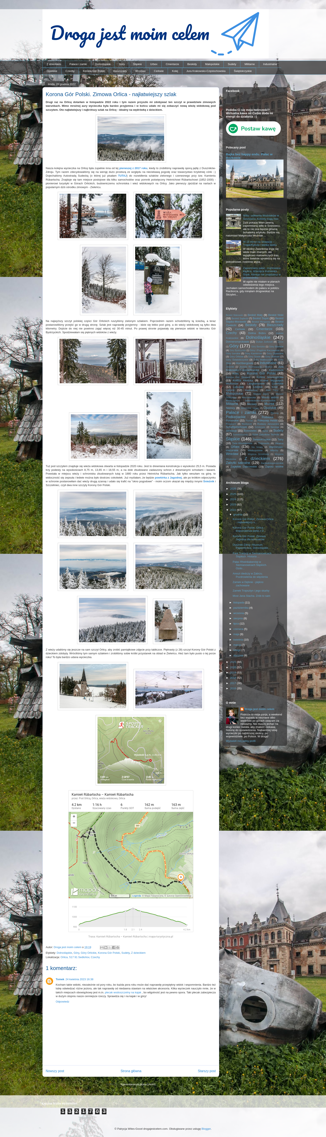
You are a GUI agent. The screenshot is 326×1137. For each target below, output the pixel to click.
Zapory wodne (274, 466)
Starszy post (207, 1071)
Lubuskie (238, 386)
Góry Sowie (254, 356)
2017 (233, 683)
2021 (233, 661)
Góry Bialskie (276, 346)
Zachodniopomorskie (272, 463)
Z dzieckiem (54, 64)
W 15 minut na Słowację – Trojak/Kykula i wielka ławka (260, 243)
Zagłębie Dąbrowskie (244, 466)
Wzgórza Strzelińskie (258, 454)
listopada (239, 602)
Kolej (175, 71)
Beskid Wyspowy (261, 321)
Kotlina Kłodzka (243, 380)
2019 (233, 672)
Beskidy (192, 64)
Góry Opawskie (275, 353)
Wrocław (140, 71)
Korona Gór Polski (94, 71)
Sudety (232, 64)
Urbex (153, 64)
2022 (233, 509)
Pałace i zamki (78, 64)
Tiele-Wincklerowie (242, 443)
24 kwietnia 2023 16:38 (79, 979)
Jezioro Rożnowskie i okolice (255, 366)
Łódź (275, 386)
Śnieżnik (208, 481)
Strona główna (131, 1071)
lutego (237, 650)
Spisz (265, 430)
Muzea (269, 404)
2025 (233, 494)
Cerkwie (159, 71)
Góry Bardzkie (258, 346)
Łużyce (230, 390)
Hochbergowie (244, 363)
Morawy (252, 404)
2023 (233, 504)
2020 (233, 667)
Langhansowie (256, 383)
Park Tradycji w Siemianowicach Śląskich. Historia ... (252, 555)
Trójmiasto (263, 443)
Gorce (280, 342)
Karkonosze (276, 370)
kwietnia (238, 639)
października (241, 607)
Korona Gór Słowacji (238, 377)
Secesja (274, 427)
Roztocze (247, 423)
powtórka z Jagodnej (168, 477)
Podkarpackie (236, 417)
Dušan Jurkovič (264, 341)
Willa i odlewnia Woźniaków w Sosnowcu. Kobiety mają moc (261, 217)
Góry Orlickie (88, 952)
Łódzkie (258, 386)
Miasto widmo (270, 397)
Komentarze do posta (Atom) (138, 1084)
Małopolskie (212, 64)
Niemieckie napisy (250, 408)
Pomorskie (232, 420)
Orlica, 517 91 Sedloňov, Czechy (80, 957)
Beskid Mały (255, 315)
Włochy (274, 450)
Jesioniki (230, 367)
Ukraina (279, 443)
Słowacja (231, 430)
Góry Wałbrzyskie (263, 359)
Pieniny (275, 413)
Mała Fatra (272, 390)
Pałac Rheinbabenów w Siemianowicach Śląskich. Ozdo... (250, 565)
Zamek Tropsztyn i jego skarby (251, 590)
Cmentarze (172, 64)
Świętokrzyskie (243, 71)
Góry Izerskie (233, 353)
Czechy (70, 71)
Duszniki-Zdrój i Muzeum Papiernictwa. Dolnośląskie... (251, 546)
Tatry (280, 439)
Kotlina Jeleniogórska (270, 377)
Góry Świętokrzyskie (237, 359)
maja (236, 634)
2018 (233, 677)
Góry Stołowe (272, 356)
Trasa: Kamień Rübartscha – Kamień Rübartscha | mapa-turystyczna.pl (130, 936)
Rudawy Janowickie (268, 423)
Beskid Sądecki (240, 318)
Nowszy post (55, 1071)
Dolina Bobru (257, 333)
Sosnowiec (250, 430)
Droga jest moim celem (259, 709)
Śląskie (137, 64)
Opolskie (52, 71)
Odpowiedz (62, 1001)
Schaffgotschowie (236, 426)
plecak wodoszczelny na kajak (123, 992)
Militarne (250, 64)
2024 (233, 499)
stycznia (238, 655)
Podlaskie (268, 417)
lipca (236, 623)
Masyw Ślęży (261, 393)
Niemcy (230, 408)
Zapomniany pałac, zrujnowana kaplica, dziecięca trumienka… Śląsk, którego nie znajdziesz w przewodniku (262, 272)
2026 (233, 488)
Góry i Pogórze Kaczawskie (265, 350)
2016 (233, 688)
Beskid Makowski (234, 315)
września (239, 613)
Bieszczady (120, 71)
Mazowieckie (249, 397)
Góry (122, 64)
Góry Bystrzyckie (238, 350)
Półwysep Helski (267, 420)
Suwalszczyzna (240, 434)
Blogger (206, 1128)
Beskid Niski (276, 315)
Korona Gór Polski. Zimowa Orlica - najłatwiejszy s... (253, 521)
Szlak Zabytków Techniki (265, 434)
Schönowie (260, 427)
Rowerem (231, 423)
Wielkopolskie (255, 450)
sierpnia (238, 618)
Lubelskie (278, 383)
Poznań (249, 421)
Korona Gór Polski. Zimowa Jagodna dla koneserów (249, 538)
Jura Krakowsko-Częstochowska (206, 71)
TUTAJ (122, 175)
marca (237, 644)
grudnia (238, 514)
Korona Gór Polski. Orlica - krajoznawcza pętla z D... (249, 529)
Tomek (60, 979)
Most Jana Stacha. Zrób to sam (251, 595)
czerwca (238, 629)
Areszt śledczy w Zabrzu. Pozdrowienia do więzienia (250, 575)
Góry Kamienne (253, 353)
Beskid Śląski (261, 318)
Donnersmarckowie (237, 341)
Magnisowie (251, 390)
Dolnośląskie (103, 64)
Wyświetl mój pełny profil (241, 741)
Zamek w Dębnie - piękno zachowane (248, 583)
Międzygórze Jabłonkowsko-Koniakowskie (251, 400)
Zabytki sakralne (238, 463)
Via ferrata (257, 447)
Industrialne (270, 64)
